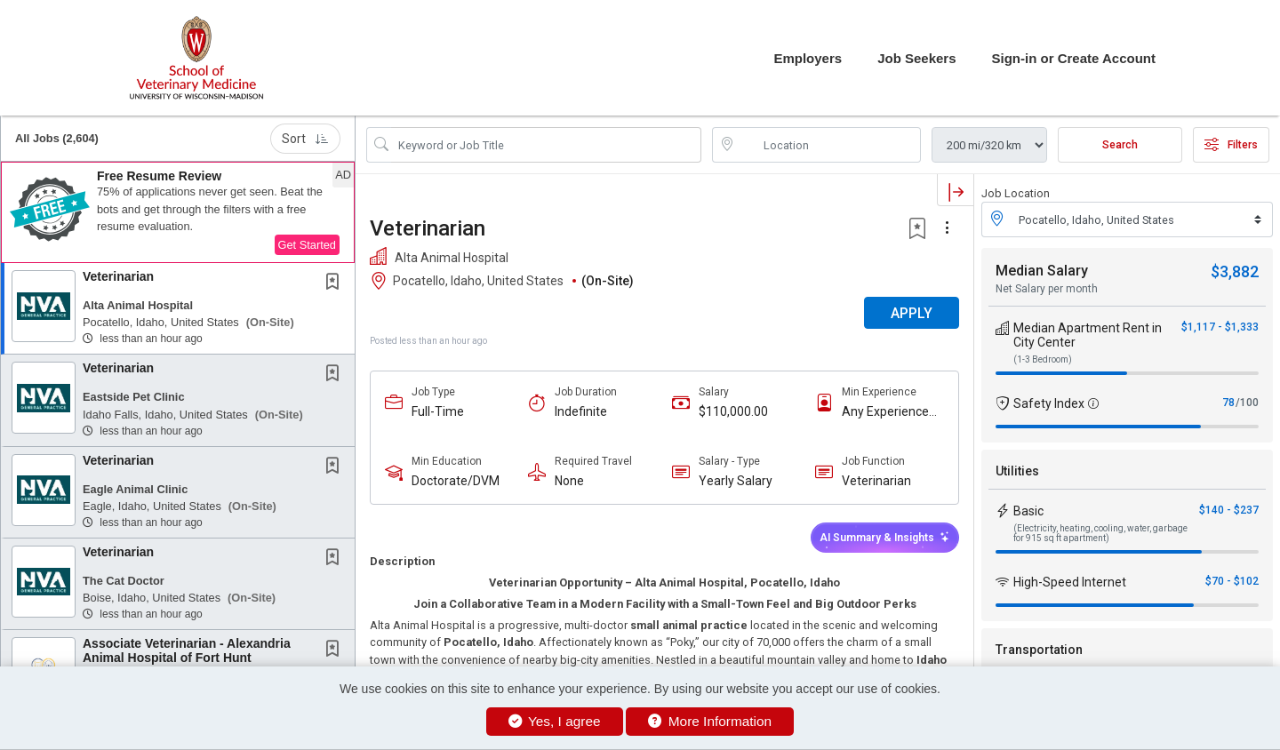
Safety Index (1048, 403)
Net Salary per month (1047, 289)
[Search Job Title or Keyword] (546, 145)
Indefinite (581, 411)
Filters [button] (1231, 145)
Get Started (307, 244)
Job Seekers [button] (916, 58)
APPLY (911, 313)
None (569, 481)
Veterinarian (118, 276)
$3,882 (1235, 271)
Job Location (1015, 193)
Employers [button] (807, 58)
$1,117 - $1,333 (1220, 327)
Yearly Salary (735, 481)
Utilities (1017, 471)
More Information (710, 721)
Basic (1028, 511)
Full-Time (438, 411)
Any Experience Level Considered (890, 411)
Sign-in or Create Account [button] (1074, 58)
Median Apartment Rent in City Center (1087, 335)
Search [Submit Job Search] (1120, 145)
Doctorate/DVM (456, 481)
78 (1228, 402)
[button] (178, 212)
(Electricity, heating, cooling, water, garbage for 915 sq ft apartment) (1100, 533)
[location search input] (829, 145)
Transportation (1039, 649)
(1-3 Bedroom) (1042, 359)
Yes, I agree (554, 721)
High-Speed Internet (1069, 582)
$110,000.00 (733, 411)
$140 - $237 (1229, 510)
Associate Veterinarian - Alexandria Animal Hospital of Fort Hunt (187, 650)
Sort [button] (305, 139)
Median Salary (1042, 270)
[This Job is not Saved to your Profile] (336, 283)
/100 (1247, 402)
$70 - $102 (1232, 581)
